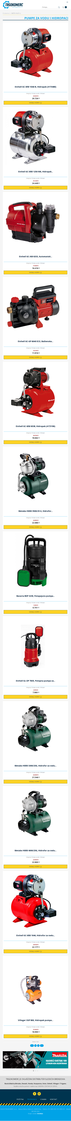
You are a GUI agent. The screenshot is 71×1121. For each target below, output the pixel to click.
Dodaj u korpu (35, 103)
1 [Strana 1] (35, 1046)
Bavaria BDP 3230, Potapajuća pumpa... (35, 596)
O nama (43, 1100)
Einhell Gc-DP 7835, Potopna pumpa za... (35, 681)
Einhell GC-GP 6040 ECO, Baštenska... (35, 341)
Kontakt (53, 1100)
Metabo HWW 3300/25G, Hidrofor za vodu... (35, 766)
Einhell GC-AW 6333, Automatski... (35, 256)
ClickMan (40, 1114)
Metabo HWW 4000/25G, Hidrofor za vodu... (35, 850)
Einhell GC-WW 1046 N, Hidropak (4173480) (35, 87)
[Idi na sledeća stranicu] (42, 1045)
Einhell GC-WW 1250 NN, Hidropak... (35, 172)
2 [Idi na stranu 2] (38, 1046)
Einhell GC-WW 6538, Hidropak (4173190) (35, 426)
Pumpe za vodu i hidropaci (38, 93)
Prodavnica (32, 1100)
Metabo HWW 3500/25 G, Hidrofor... (35, 511)
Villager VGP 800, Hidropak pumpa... (35, 1020)
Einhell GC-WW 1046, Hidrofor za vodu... (35, 935)
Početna (20, 1100)
